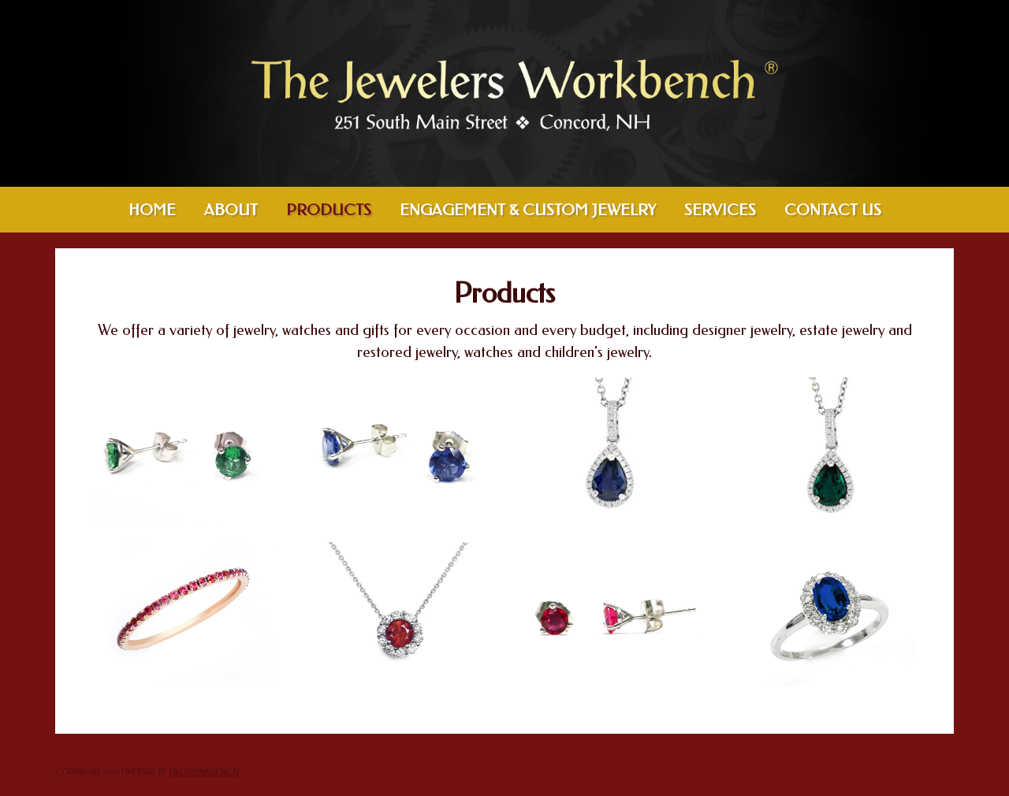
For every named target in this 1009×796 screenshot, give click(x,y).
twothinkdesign (204, 772)
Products (328, 210)
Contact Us (832, 210)
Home (152, 210)
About (231, 210)
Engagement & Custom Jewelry (528, 210)
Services (720, 210)
